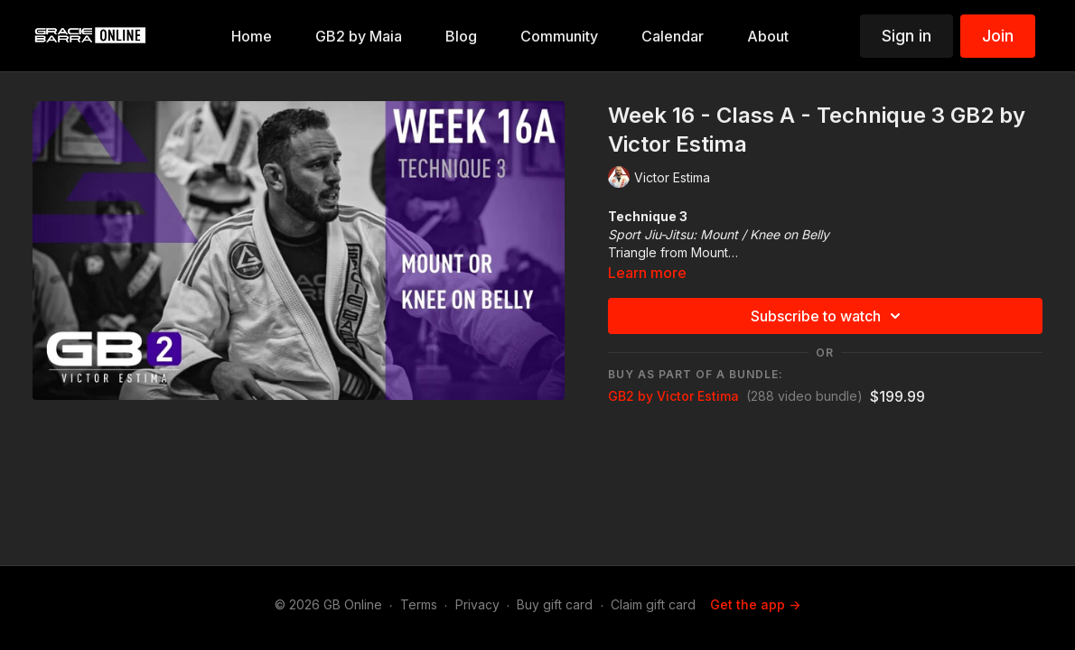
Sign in (906, 35)
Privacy (477, 604)
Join (998, 35)
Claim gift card (653, 604)
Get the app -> (755, 604)
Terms (418, 604)
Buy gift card (555, 604)
